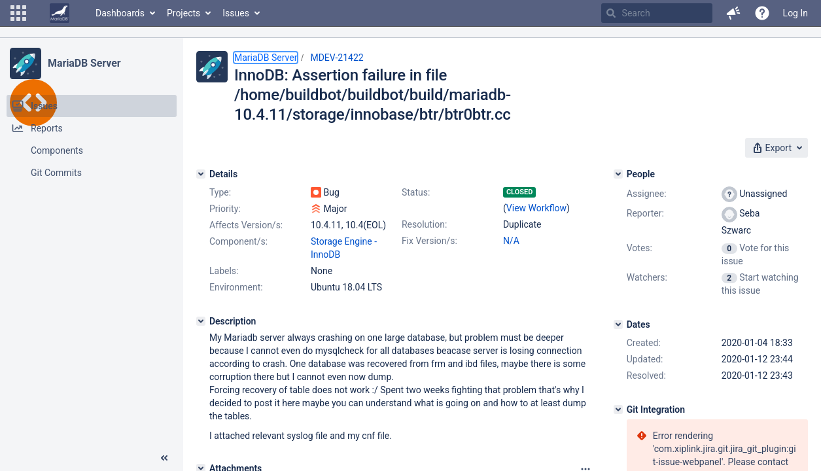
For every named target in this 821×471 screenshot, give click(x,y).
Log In (795, 13)
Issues (235, 13)
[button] (18, 13)
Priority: (225, 208)
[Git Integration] (618, 409)
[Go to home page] (59, 13)
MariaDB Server (84, 63)
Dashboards (120, 13)
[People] (618, 174)
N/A (511, 241)
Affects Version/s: (246, 225)
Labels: (223, 271)
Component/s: (238, 241)
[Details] (200, 174)
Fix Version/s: (429, 241)
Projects (183, 13)
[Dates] (618, 324)
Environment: (236, 287)
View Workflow (536, 208)
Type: (220, 192)
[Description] (200, 321)
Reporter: (645, 213)
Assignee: (647, 193)
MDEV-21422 (336, 57)
